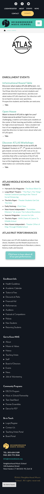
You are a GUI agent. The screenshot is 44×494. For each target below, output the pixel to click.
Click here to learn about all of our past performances (20, 255)
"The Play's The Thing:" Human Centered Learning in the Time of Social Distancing (23, 194)
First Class (22, 206)
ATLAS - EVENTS (11, 30)
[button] (39, 23)
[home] (18, 23)
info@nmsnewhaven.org (13, 459)
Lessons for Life (27, 215)
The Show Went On (33, 188)
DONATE (27, 13)
